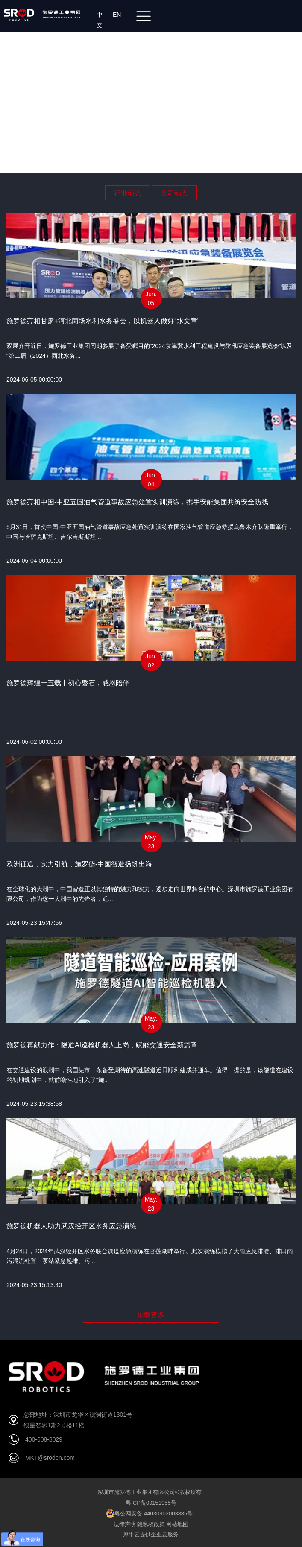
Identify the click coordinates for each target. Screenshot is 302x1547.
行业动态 (127, 193)
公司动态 (174, 193)
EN (118, 14)
